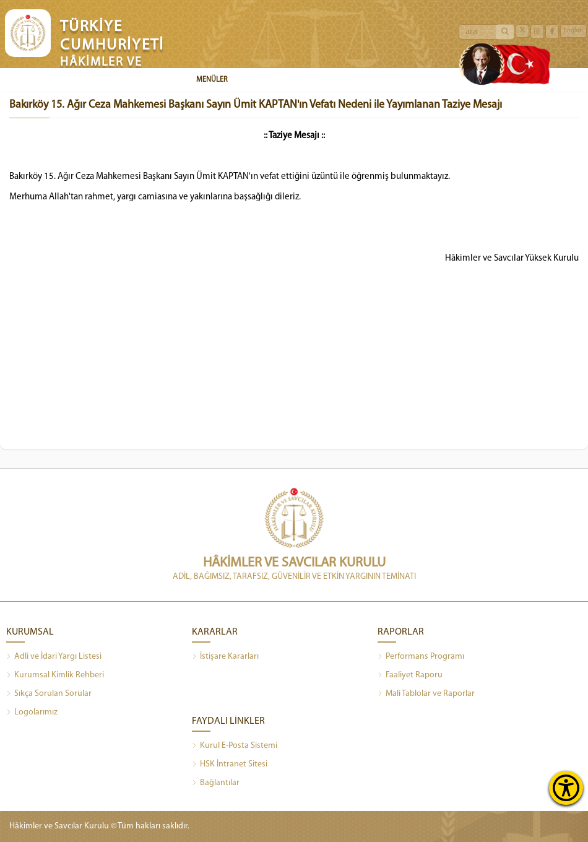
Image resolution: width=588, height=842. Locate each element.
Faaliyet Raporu (410, 675)
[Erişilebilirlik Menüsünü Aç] (566, 788)
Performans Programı (421, 657)
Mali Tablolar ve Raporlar (426, 694)
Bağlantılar (216, 783)
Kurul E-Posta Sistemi (234, 746)
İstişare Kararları (225, 657)
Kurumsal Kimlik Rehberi (55, 675)
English (573, 30)
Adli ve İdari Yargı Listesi (54, 657)
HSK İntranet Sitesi (229, 764)
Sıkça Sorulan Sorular (49, 694)
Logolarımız (32, 712)
